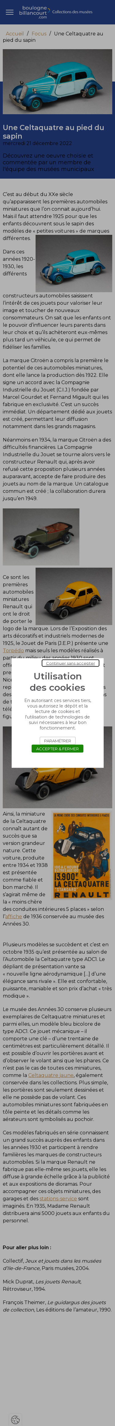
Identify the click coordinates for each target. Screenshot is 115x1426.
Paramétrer (57, 740)
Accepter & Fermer (57, 748)
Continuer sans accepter (70, 663)
